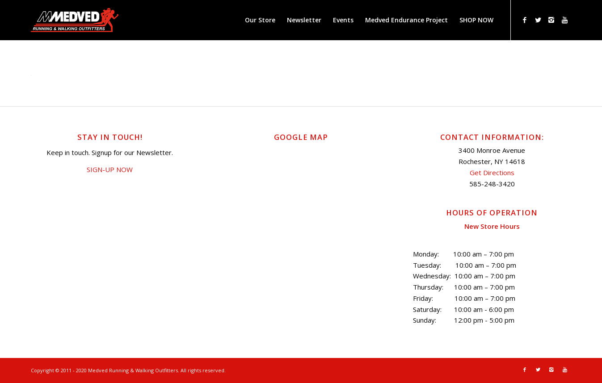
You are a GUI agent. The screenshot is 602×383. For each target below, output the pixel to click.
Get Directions (492, 172)
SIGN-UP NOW (110, 169)
